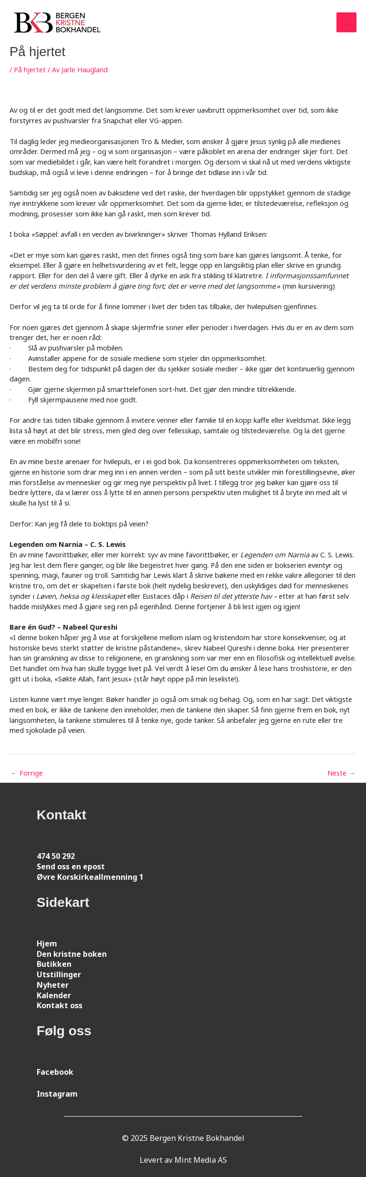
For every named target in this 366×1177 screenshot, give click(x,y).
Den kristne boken (72, 954)
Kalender (54, 995)
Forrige (26, 773)
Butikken (54, 964)
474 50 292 (56, 856)
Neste (341, 773)
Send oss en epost (71, 866)
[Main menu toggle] (346, 22)
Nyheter (53, 985)
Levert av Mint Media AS (183, 1160)
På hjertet (30, 69)
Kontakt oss (59, 1005)
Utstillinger (59, 974)
